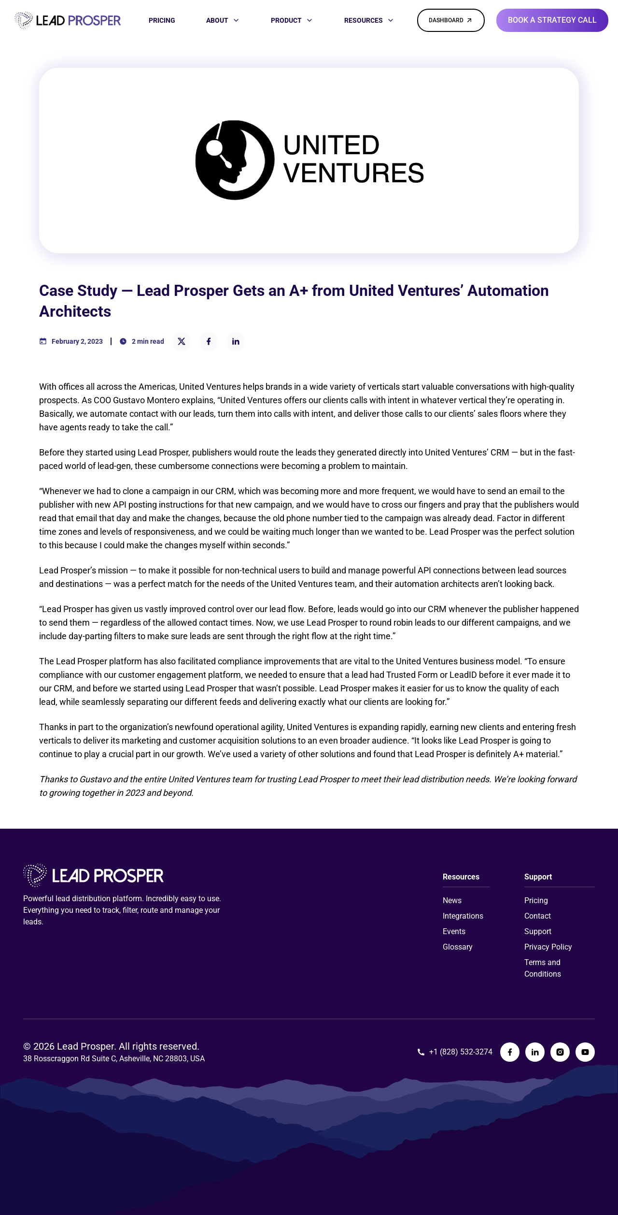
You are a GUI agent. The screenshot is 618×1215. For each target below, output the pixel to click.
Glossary (458, 947)
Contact (537, 916)
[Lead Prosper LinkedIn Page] (535, 1052)
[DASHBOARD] (451, 20)
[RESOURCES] (369, 20)
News (452, 900)
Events (454, 931)
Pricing (536, 900)
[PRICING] (162, 20)
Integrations (463, 916)
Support (537, 931)
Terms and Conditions (542, 968)
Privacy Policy (548, 947)
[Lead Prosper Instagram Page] (560, 1052)
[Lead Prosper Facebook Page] (510, 1052)
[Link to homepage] (68, 20)
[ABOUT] (223, 20)
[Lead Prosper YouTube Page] (585, 1052)
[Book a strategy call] (552, 20)
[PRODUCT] (292, 20)
